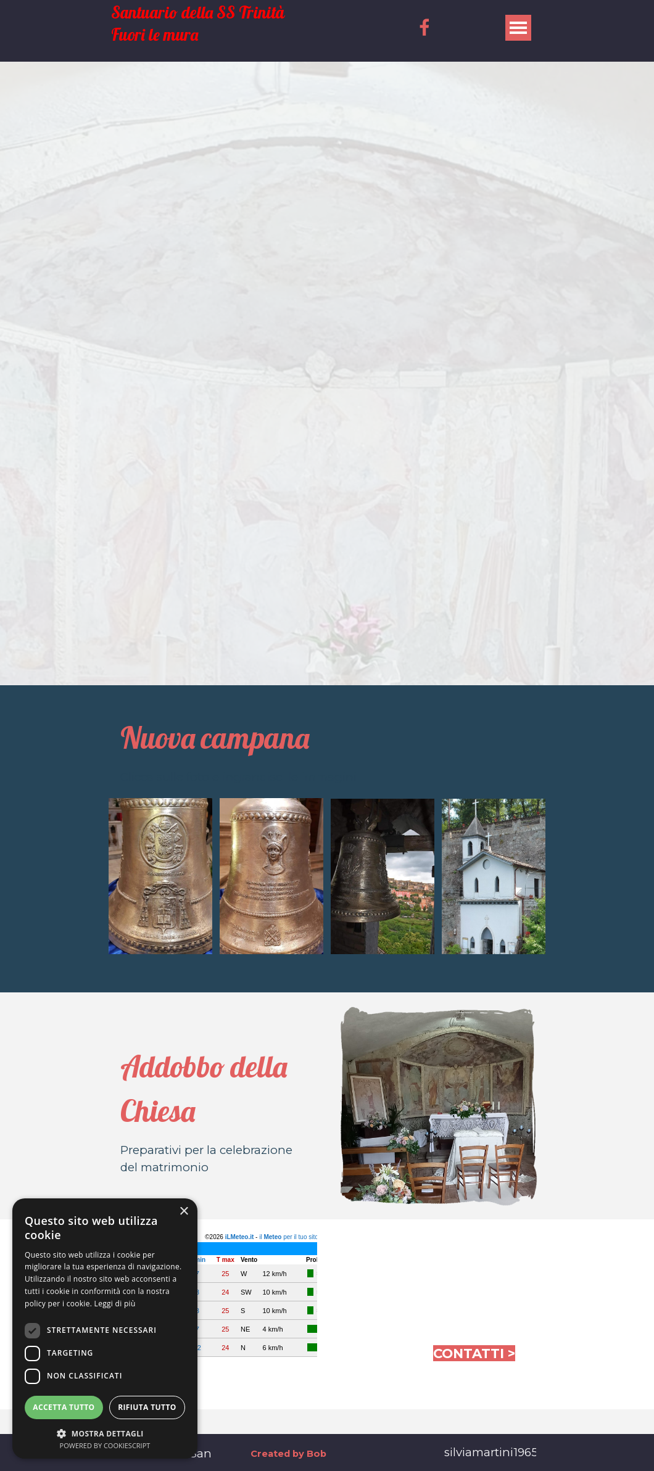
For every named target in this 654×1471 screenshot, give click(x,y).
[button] (105, 1432)
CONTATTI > (474, 1353)
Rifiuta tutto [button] (147, 1407)
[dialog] (104, 1328)
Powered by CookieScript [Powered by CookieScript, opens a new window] (105, 1445)
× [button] (183, 1211)
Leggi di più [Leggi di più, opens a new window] (115, 1303)
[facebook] (424, 27)
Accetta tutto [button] (63, 1407)
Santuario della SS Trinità (197, 12)
